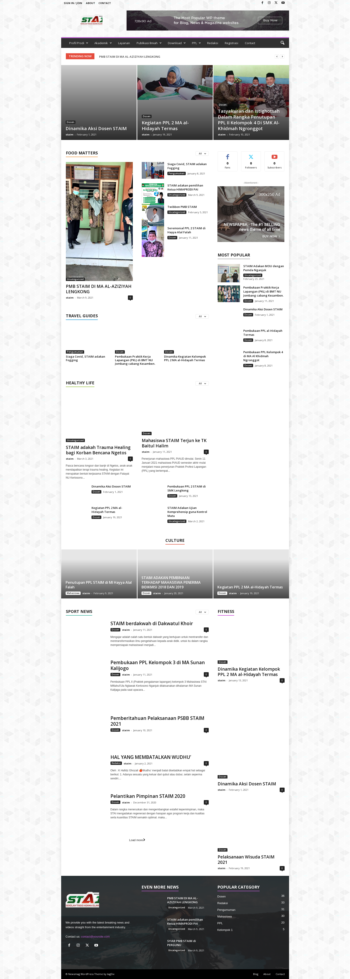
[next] (282, 56)
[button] (282, 43)
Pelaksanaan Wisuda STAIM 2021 (246, 859)
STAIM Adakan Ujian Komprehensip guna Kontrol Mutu (187, 512)
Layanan (124, 43)
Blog (255, 974)
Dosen (70, 122)
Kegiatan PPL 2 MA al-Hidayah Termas (165, 125)
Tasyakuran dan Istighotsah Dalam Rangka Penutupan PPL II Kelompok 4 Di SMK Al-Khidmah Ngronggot (249, 119)
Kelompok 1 (225, 930)
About (90, 3)
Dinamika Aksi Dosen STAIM (96, 128)
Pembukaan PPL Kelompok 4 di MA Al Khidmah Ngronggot (263, 356)
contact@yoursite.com (95, 936)
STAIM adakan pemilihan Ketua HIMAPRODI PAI (185, 187)
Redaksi (212, 43)
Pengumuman (177, 173)
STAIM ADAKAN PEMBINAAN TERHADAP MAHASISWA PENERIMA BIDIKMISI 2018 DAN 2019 (171, 582)
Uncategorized (75, 279)
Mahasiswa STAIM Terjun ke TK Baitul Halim (174, 443)
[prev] (277, 56)
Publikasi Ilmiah (149, 43)
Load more (137, 840)
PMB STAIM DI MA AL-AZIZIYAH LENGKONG (129, 57)
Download (177, 43)
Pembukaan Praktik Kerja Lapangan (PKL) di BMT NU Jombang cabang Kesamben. (135, 360)
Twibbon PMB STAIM (182, 207)
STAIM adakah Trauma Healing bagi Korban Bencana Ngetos (98, 450)
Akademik (103, 43)
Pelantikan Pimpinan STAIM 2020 (147, 796)
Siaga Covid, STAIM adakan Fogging (85, 358)
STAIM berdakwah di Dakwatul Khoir (151, 623)
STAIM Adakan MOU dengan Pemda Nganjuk (263, 268)
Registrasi (231, 43)
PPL (196, 43)
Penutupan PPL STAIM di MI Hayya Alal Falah (99, 585)
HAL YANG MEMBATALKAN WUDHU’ (150, 757)
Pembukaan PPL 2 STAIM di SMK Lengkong (186, 488)
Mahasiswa (73, 593)
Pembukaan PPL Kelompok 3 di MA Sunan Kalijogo (157, 665)
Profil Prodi (78, 43)
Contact (104, 3)
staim (69, 134)
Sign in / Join (73, 3)
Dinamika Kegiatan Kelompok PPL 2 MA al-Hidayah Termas (185, 358)
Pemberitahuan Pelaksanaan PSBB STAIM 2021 (157, 721)
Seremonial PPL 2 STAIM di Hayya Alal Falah (186, 230)
